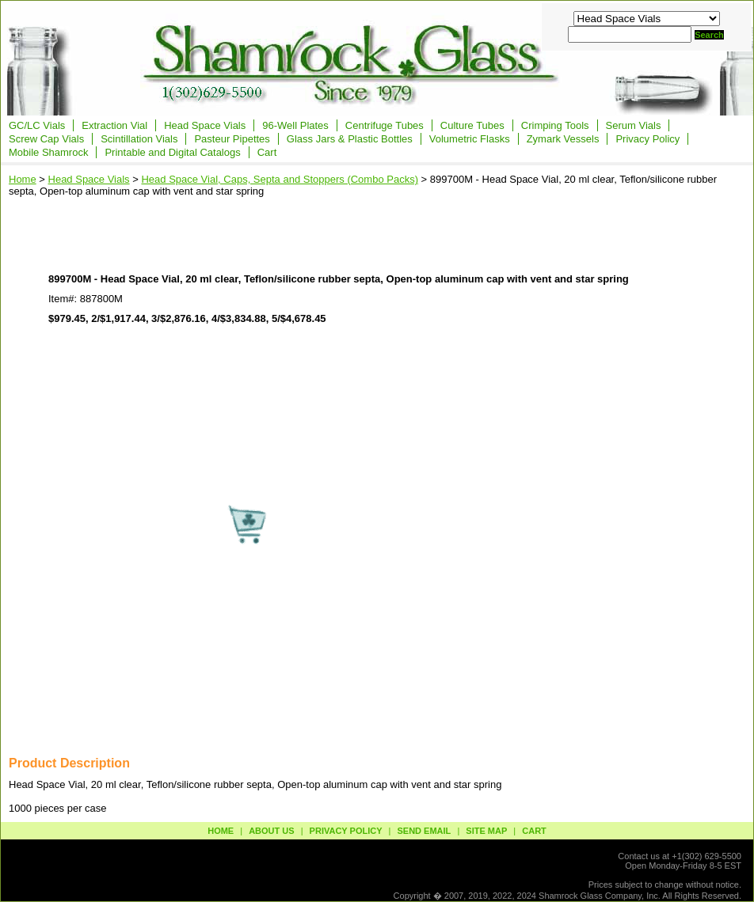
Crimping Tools (555, 125)
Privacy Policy (647, 139)
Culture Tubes (472, 125)
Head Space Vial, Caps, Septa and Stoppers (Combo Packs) (279, 179)
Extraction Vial (114, 125)
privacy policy (346, 830)
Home (22, 179)
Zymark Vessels (563, 139)
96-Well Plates (295, 125)
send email (424, 830)
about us (271, 830)
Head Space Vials (205, 125)
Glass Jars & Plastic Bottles (350, 139)
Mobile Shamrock (48, 152)
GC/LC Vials (37, 125)
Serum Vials (633, 125)
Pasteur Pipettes (231, 139)
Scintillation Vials (139, 139)
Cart (267, 152)
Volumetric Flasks (469, 139)
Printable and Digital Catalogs (172, 152)
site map (486, 830)
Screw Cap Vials (46, 139)
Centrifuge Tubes (384, 125)
